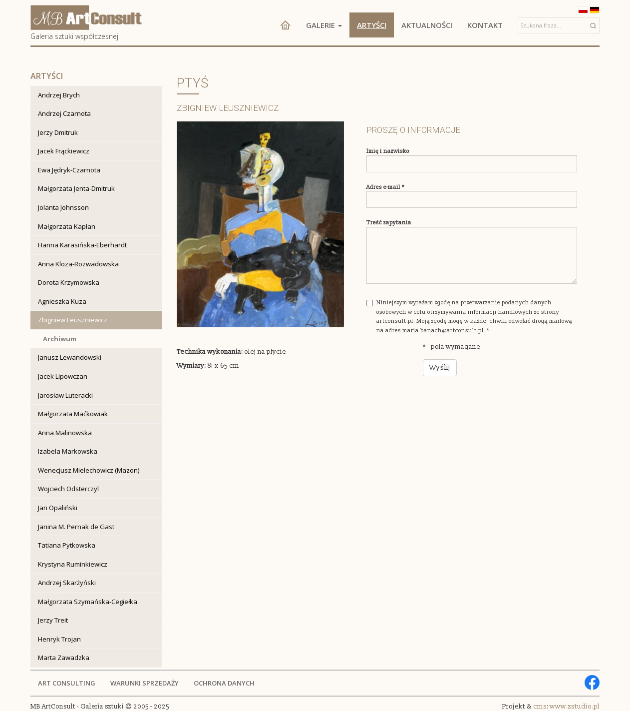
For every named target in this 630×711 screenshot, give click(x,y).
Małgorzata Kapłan (66, 226)
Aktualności (426, 25)
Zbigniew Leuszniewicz (72, 319)
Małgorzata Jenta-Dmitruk (76, 188)
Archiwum (59, 338)
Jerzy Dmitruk (58, 132)
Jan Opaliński (57, 507)
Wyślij (439, 367)
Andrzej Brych (59, 94)
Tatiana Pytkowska (66, 545)
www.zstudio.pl (575, 707)
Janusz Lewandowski (69, 357)
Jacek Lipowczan (62, 376)
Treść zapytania (388, 222)
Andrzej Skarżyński (67, 582)
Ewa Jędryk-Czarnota (69, 169)
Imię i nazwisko (387, 151)
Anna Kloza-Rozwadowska (78, 263)
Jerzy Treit (53, 620)
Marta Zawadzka (63, 657)
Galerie (324, 25)
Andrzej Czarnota (64, 113)
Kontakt (485, 25)
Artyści (371, 25)
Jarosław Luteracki (65, 395)
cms (540, 707)
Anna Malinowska (65, 432)
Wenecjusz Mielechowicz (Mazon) (88, 470)
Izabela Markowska (67, 451)
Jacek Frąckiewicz (63, 150)
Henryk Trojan (59, 639)
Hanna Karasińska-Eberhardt (82, 244)
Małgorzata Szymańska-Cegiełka (87, 601)
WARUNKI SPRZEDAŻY (144, 683)
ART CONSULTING (66, 683)
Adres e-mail (385, 187)
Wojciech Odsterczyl (68, 488)
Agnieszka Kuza (62, 301)
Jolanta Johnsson (63, 207)
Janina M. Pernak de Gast (76, 526)
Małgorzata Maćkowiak (73, 413)
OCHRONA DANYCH (224, 683)
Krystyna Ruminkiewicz (72, 564)
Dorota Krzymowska (68, 282)
